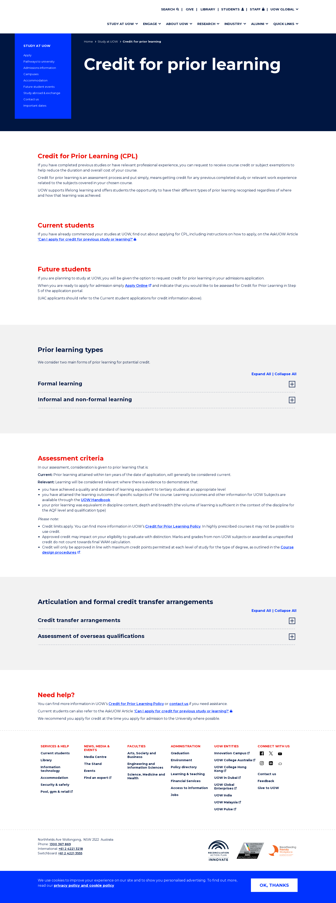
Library (208, 9)
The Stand (93, 764)
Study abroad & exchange (41, 93)
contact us (178, 704)
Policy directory (184, 767)
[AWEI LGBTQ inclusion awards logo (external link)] (250, 851)
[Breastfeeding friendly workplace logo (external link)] (282, 851)
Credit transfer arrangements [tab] (79, 620)
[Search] (170, 9)
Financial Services (186, 781)
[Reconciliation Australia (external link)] (218, 850)
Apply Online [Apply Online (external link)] (136, 286)
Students (230, 9)
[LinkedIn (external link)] (271, 763)
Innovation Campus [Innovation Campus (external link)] (230, 753)
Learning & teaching (188, 774)
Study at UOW (108, 41)
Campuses (30, 74)
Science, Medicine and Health (146, 776)
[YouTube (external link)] (280, 754)
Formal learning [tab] (60, 383)
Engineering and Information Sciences (145, 765)
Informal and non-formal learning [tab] (85, 399)
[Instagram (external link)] (262, 763)
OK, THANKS (274, 885)
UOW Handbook (95, 500)
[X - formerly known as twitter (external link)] (271, 753)
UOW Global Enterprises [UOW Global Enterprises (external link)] (224, 786)
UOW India (223, 795)
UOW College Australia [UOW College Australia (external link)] (233, 760)
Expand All (261, 374)
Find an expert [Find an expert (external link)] (96, 778)
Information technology (50, 769)
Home (88, 41)
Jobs (174, 795)
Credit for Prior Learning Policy (173, 526)
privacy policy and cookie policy (84, 885)
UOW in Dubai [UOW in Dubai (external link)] (225, 778)
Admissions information (39, 67)
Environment (181, 760)
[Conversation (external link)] (280, 764)
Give (190, 9)
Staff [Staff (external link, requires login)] (255, 9)
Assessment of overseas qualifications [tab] (91, 636)
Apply (27, 55)
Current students (55, 753)
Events (89, 771)
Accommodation (35, 80)
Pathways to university (38, 61)
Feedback (266, 781)
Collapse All (285, 374)
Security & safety (55, 785)
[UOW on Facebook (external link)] (262, 753)
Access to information (189, 788)
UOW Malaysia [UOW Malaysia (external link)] (226, 802)
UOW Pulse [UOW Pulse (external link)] (223, 809)
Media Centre (95, 757)
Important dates (34, 105)
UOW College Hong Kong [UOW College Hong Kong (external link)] (230, 769)
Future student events (38, 86)
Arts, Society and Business (141, 755)
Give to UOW (268, 788)
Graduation (180, 753)
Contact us (31, 99)
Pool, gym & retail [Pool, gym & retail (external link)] (55, 792)
